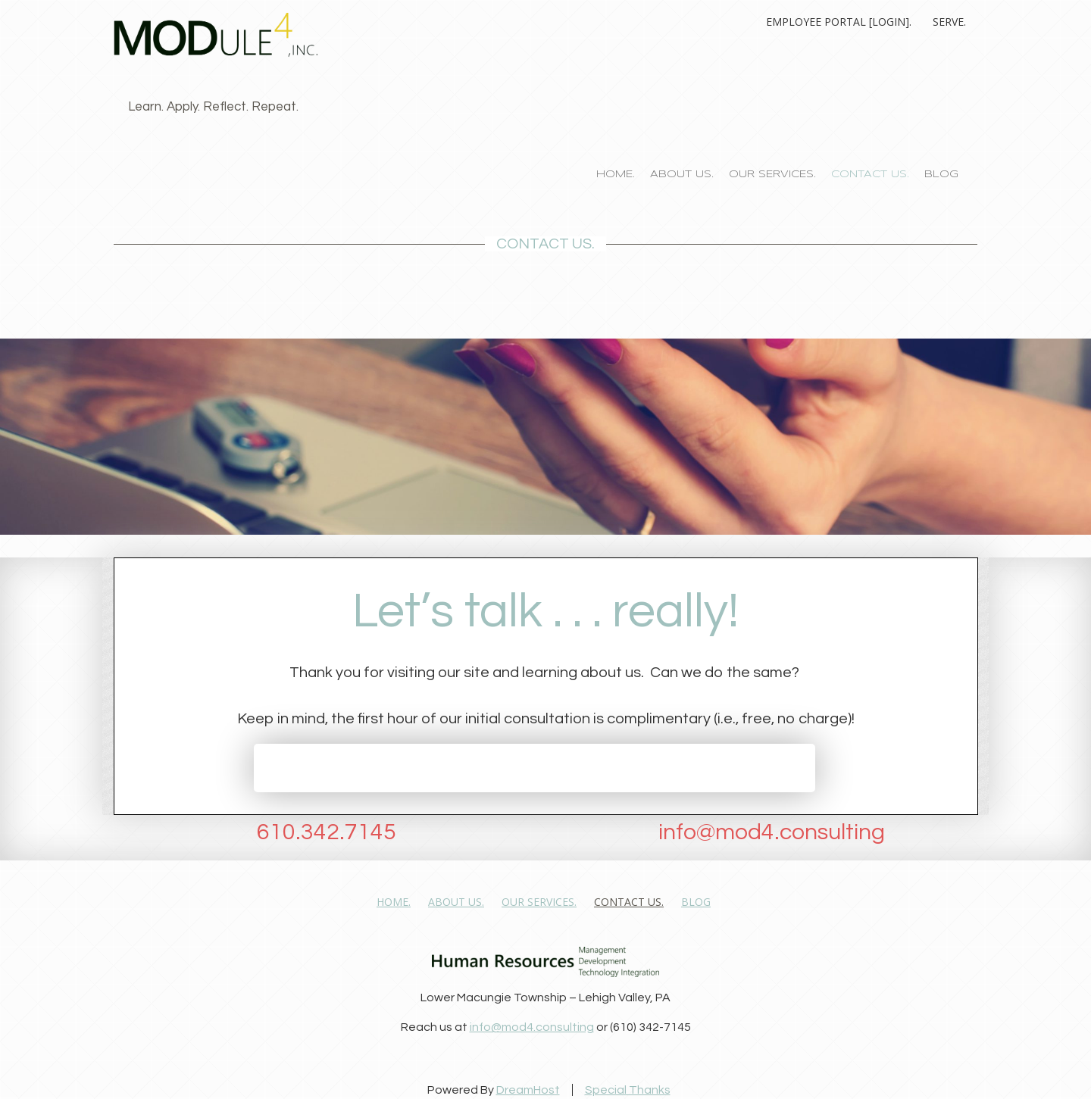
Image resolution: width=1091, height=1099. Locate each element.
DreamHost (528, 1090)
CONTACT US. (870, 175)
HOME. (615, 175)
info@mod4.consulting (532, 1027)
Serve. (949, 21)
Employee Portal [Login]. (838, 21)
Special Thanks (628, 1090)
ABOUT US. (682, 175)
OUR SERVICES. (772, 175)
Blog (941, 175)
